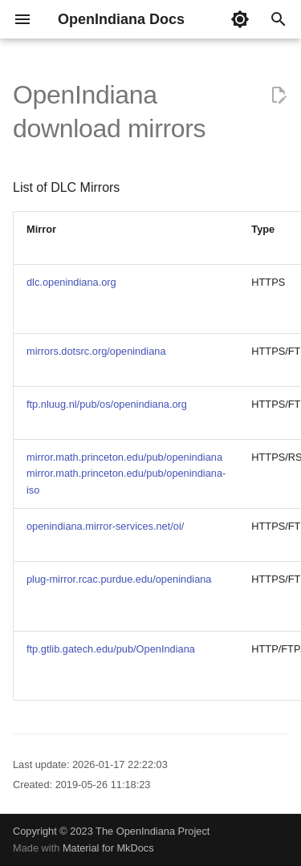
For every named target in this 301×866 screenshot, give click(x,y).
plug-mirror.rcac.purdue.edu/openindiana (119, 579)
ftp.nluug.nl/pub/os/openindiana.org (106, 404)
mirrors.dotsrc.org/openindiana (96, 351)
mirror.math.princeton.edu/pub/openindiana (124, 457)
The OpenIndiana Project (152, 831)
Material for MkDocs (108, 848)
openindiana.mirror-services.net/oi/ (105, 526)
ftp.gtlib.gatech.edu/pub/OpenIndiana (110, 649)
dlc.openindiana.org (71, 282)
